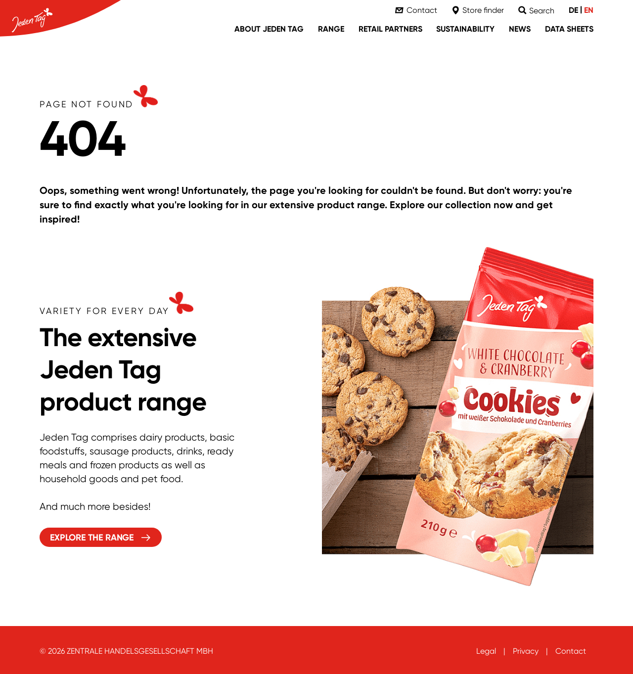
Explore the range (92, 537)
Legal (486, 651)
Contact (570, 651)
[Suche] (536, 10)
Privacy (526, 651)
